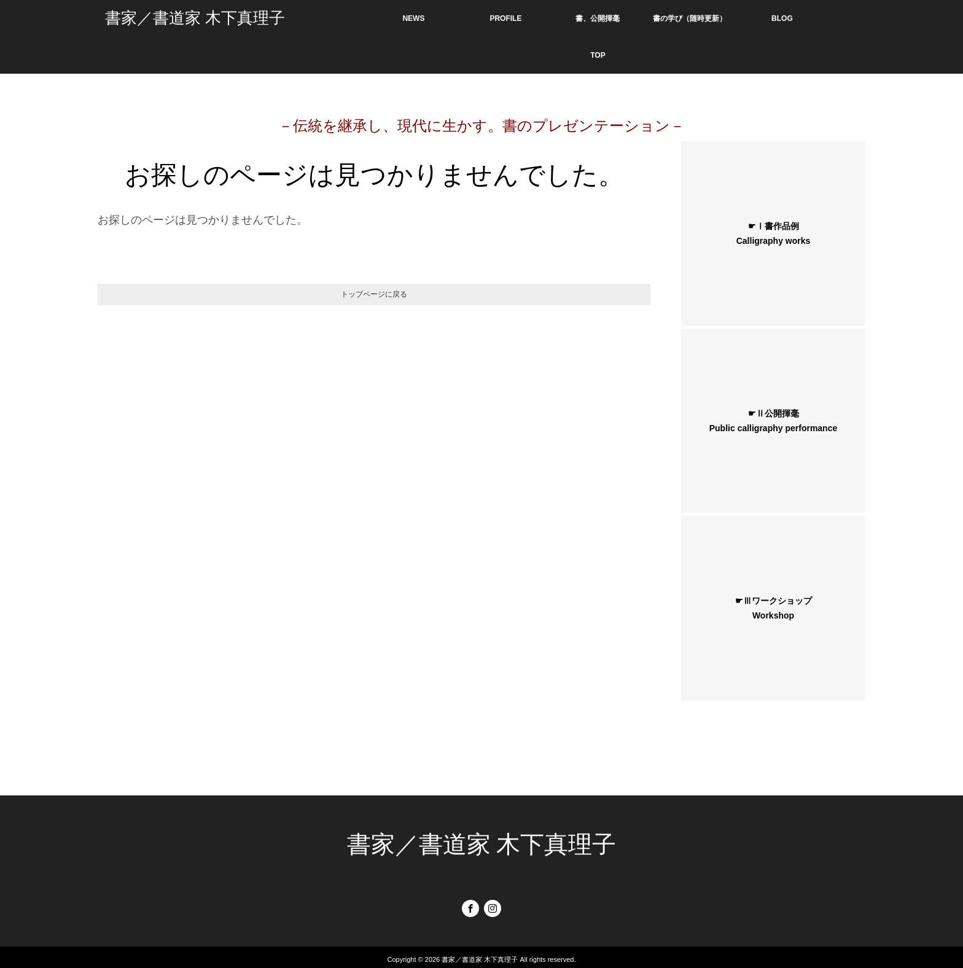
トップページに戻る (374, 294)
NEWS (413, 18)
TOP (597, 55)
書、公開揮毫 (597, 18)
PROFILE (505, 18)
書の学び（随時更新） (690, 18)
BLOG (782, 18)
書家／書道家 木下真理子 (195, 18)
